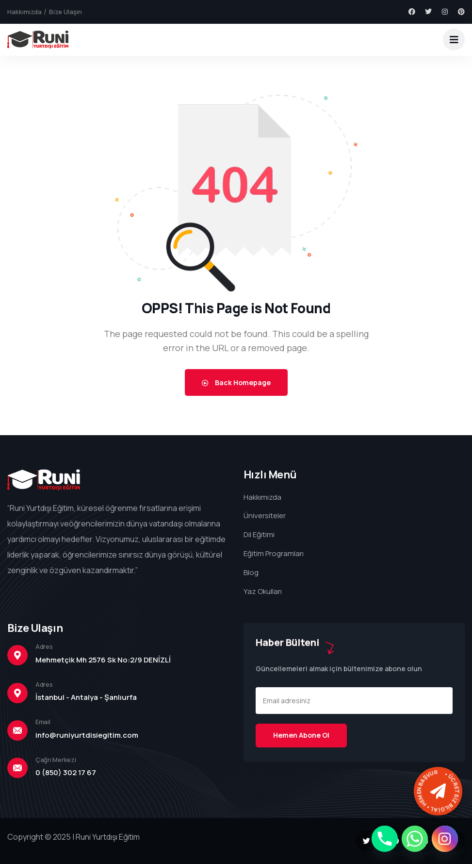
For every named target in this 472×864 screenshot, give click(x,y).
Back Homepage (236, 382)
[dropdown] (454, 40)
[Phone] (385, 839)
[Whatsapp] (415, 839)
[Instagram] (445, 839)
